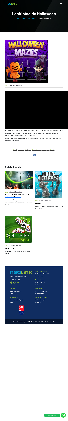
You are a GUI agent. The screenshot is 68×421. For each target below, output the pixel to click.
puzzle (53, 150)
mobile (39, 150)
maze (34, 150)
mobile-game (45, 150)
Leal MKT (52, 321)
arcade (15, 150)
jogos (6, 192)
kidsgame (28, 150)
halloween (21, 150)
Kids (6, 85)
